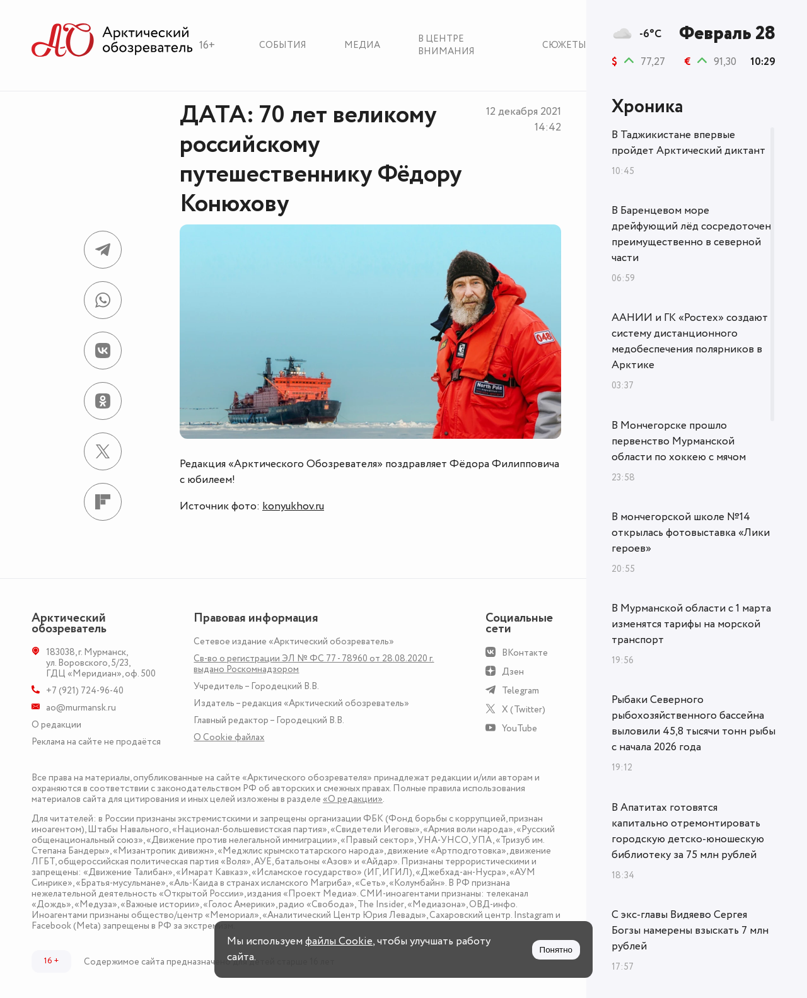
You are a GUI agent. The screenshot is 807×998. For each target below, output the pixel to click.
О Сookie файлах (229, 737)
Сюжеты (564, 45)
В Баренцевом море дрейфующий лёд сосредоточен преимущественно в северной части (691, 234)
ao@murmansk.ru (81, 707)
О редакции (56, 724)
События (282, 45)
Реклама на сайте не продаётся (96, 741)
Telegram (520, 690)
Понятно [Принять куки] (556, 949)
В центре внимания (446, 45)
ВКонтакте (525, 652)
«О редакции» (353, 799)
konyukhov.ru (293, 506)
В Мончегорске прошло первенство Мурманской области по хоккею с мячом (679, 441)
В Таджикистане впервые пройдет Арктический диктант (688, 142)
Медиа (362, 45)
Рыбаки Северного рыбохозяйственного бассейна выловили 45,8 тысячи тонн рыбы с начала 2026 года (693, 723)
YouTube (519, 728)
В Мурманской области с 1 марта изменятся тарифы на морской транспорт (691, 624)
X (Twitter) (523, 709)
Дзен (513, 671)
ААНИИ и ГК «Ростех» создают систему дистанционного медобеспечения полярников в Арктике (690, 341)
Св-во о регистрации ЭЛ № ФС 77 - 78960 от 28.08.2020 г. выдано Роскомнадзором (314, 664)
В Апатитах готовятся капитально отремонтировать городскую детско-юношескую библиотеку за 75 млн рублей (688, 831)
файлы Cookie (339, 941)
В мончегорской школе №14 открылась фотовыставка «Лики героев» (691, 532)
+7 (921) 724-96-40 (85, 690)
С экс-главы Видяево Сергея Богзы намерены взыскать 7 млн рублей (690, 930)
